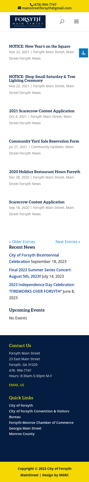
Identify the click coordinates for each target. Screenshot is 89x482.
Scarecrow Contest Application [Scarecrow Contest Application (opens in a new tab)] (37, 202)
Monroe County (22, 433)
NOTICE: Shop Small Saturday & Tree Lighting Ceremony (42, 79)
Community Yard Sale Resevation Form (44, 141)
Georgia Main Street (25, 428)
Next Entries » (68, 241)
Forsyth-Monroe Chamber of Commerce (41, 422)
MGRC (64, 475)
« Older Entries (22, 241)
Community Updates (47, 146)
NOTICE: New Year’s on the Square (39, 46)
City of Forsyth (21, 405)
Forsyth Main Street (48, 52)
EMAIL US (16, 385)
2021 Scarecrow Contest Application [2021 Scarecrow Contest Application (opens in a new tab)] (42, 111)
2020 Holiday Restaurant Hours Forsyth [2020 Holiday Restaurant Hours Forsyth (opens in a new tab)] (44, 172)
